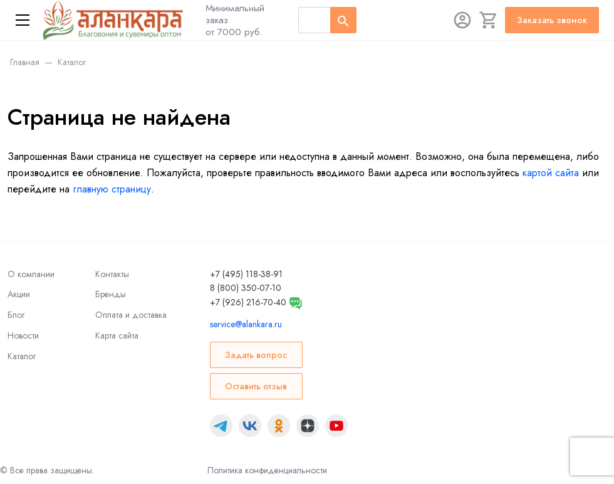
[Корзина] (489, 20)
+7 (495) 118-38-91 (246, 274)
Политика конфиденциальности (267, 470)
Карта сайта (116, 335)
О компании (31, 274)
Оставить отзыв (256, 386)
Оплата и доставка (131, 314)
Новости (23, 335)
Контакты (112, 274)
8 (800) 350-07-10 (245, 287)
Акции (19, 294)
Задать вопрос (256, 355)
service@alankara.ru (246, 324)
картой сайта (551, 173)
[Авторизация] (462, 20)
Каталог (22, 356)
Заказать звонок (552, 20)
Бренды (110, 294)
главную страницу (112, 189)
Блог (16, 314)
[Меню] (22, 20)
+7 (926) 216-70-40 (248, 302)
